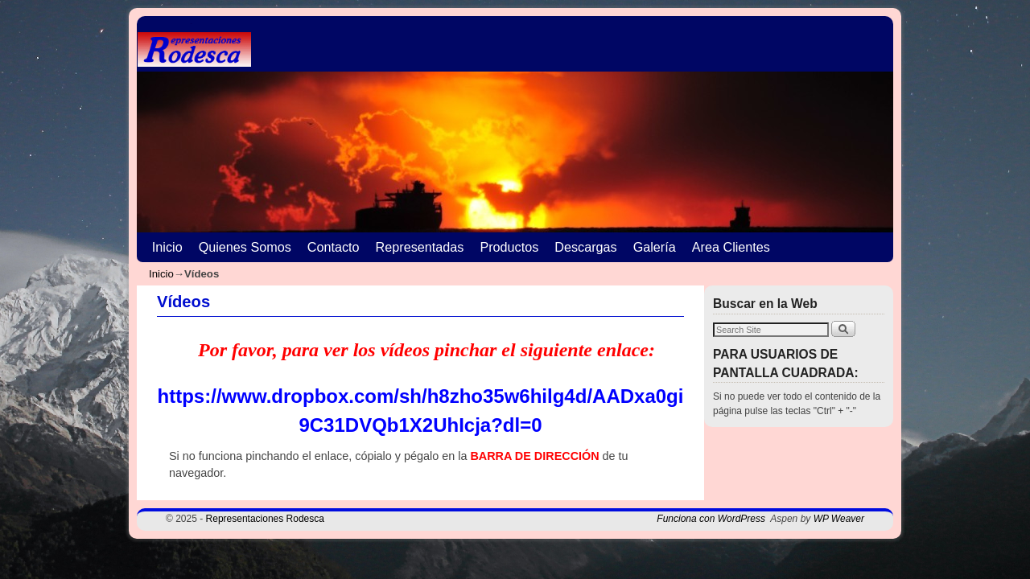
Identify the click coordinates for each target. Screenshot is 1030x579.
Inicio (167, 247)
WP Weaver (839, 518)
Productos (509, 247)
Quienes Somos (245, 247)
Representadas (420, 247)
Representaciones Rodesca (265, 518)
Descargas (585, 247)
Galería (654, 247)
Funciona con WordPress (711, 518)
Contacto (333, 247)
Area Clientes (731, 247)
